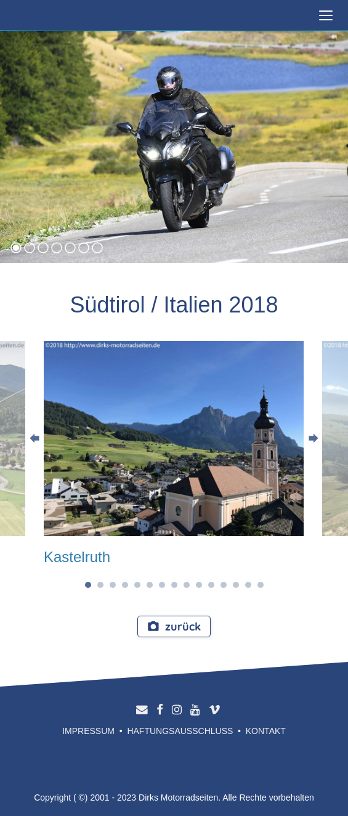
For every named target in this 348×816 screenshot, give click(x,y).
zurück (174, 626)
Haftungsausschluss (180, 731)
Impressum (88, 731)
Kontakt (266, 731)
